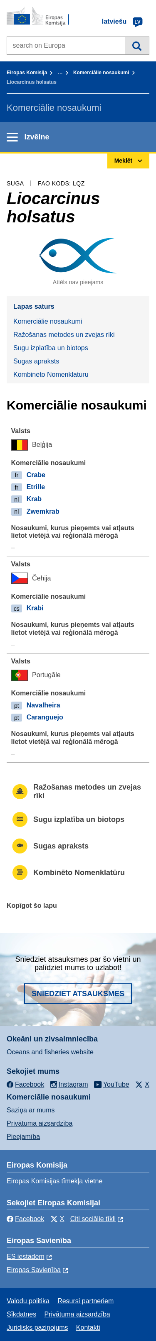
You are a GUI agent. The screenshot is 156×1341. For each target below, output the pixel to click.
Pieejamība (23, 1136)
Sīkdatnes (21, 1314)
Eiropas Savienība (34, 1269)
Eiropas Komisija (27, 73)
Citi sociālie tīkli (93, 1218)
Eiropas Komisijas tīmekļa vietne (54, 1181)
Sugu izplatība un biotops (50, 347)
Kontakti (88, 1327)
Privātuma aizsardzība (39, 1123)
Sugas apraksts (36, 361)
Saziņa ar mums (31, 1110)
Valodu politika (28, 1300)
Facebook (25, 1218)
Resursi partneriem (85, 1300)
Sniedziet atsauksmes (78, 994)
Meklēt (137, 45)
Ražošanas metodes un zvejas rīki (64, 334)
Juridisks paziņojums (37, 1327)
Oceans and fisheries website (50, 1052)
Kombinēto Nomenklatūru (51, 374)
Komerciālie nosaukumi (101, 73)
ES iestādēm (26, 1256)
